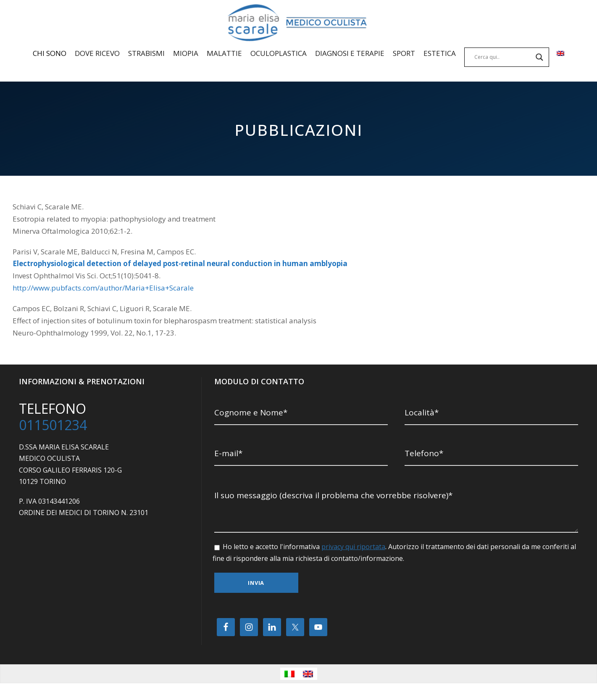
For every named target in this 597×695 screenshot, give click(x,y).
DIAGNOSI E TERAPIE (349, 53)
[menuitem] (560, 61)
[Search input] (502, 57)
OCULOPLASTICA (278, 53)
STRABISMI (146, 53)
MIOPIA (185, 53)
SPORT (404, 53)
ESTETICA (439, 53)
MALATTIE (224, 53)
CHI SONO (49, 53)
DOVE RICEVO (97, 53)
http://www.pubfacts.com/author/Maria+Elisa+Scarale (103, 288)
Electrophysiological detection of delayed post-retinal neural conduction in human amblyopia (171, 264)
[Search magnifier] (539, 57)
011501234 (53, 425)
